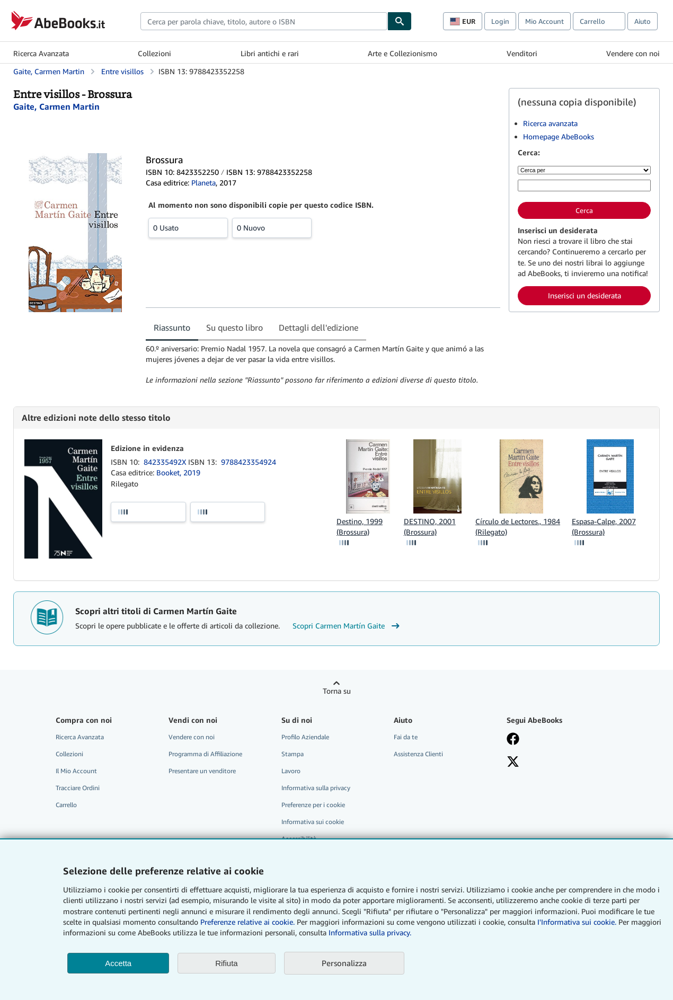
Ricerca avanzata (550, 123)
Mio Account (544, 21)
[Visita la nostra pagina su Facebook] (513, 740)
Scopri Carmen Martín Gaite (347, 626)
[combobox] (263, 21)
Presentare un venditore (202, 771)
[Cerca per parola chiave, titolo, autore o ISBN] (584, 185)
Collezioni (154, 53)
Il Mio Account (76, 771)
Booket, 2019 (178, 472)
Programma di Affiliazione (205, 754)
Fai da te (406, 737)
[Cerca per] (584, 170)
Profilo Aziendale (305, 737)
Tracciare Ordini (78, 788)
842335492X (166, 461)
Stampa (292, 754)
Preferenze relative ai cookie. (247, 921)
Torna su (337, 690)
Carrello (66, 805)
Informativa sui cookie (312, 822)
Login (500, 21)
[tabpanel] (323, 364)
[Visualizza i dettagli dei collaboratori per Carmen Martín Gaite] (56, 106)
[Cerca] (399, 21)
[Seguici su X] (513, 763)
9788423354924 (248, 461)
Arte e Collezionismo (402, 53)
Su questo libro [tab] (234, 327)
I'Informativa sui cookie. (576, 921)
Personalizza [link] (344, 963)
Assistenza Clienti (418, 754)
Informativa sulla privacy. (370, 932)
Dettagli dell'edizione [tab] (318, 327)
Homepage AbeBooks (558, 136)
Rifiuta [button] (226, 963)
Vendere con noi (633, 53)
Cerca (584, 210)
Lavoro (290, 771)
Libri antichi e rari (270, 53)
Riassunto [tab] (172, 327)
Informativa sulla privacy (315, 788)
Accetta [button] (118, 963)
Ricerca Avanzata (41, 53)
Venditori (522, 53)
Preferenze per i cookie (313, 805)
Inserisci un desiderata (584, 295)
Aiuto (642, 21)
